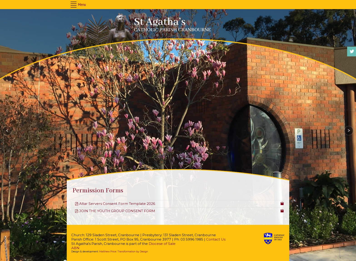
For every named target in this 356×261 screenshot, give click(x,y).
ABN (75, 248)
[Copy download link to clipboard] (282, 203)
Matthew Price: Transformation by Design (123, 251)
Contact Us (215, 239)
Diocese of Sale (162, 243)
